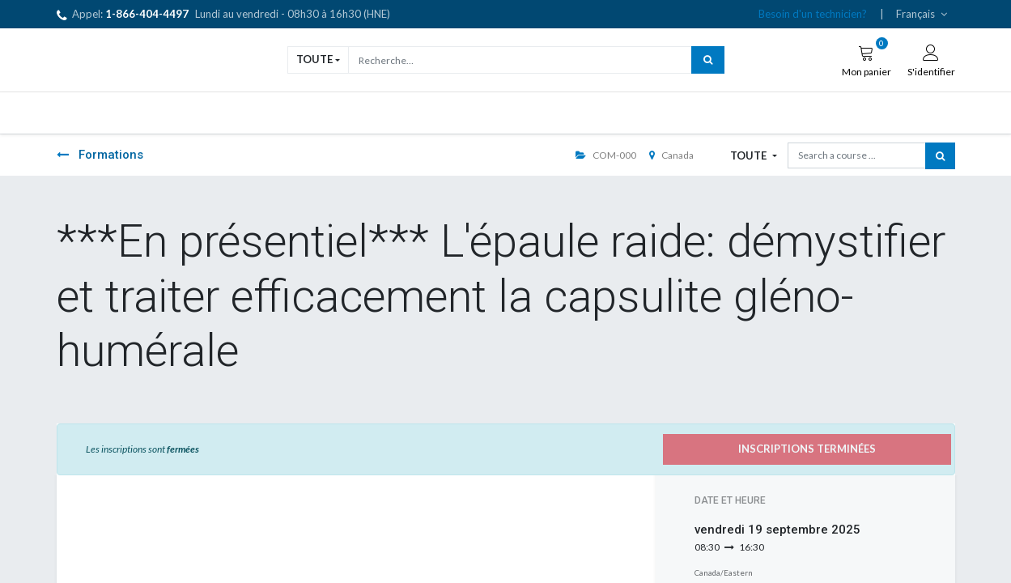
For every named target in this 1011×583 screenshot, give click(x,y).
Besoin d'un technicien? (812, 13)
